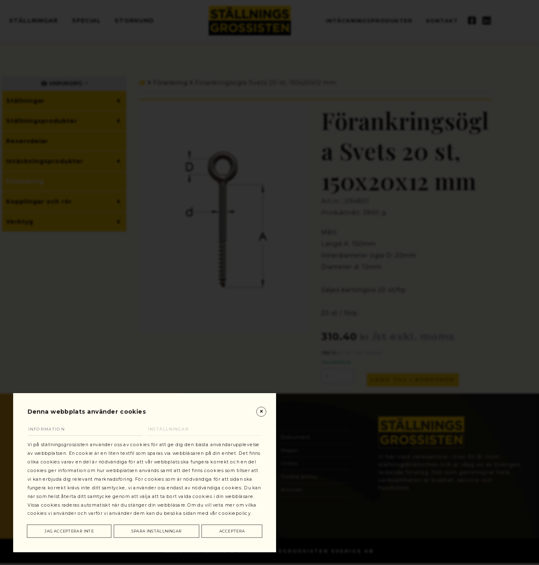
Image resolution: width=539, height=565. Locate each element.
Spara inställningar (157, 529)
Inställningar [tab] (174, 398)
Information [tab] (53, 398)
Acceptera (232, 529)
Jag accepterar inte (70, 529)
